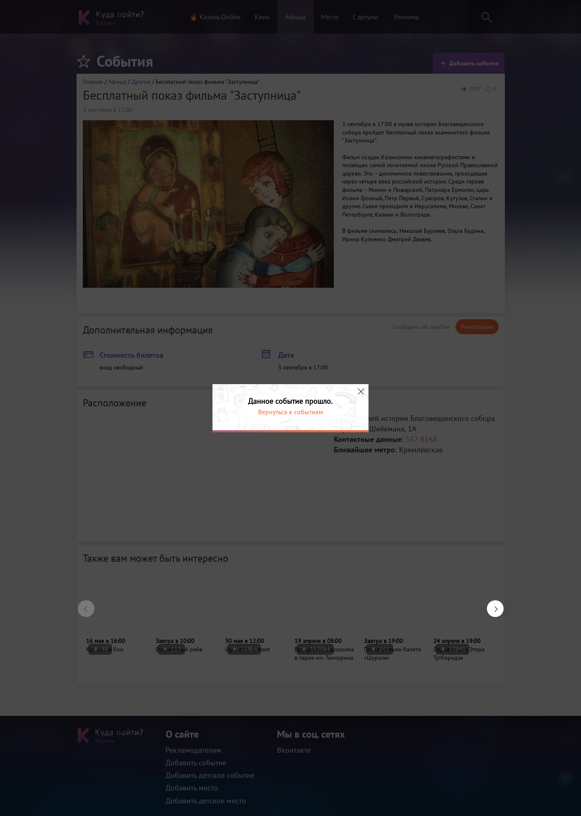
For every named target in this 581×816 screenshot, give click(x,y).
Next (491, 604)
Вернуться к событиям (290, 412)
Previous (82, 604)
